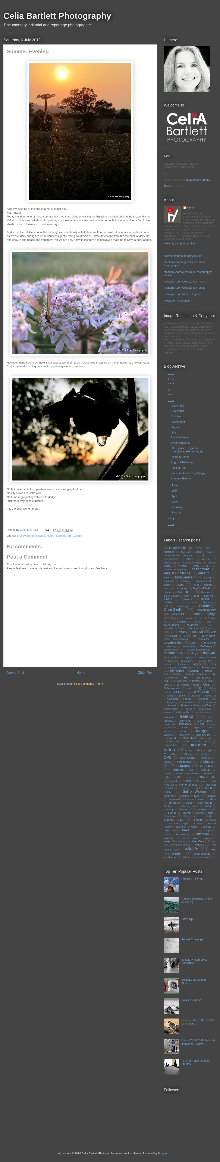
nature (50, 535)
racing (189, 777)
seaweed (175, 799)
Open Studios (187, 757)
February (177, 507)
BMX (186, 596)
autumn (203, 573)
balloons (207, 577)
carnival (188, 618)
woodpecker (170, 857)
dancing (171, 646)
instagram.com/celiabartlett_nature (185, 281)
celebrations (171, 625)
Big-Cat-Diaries (202, 588)
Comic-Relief (190, 636)
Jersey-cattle (185, 721)
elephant (181, 664)
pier (192, 769)
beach (181, 584)
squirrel (186, 812)
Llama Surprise (180, 456)
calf (166, 606)
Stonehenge (170, 816)
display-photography (199, 649)
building (168, 602)
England (196, 664)
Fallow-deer (209, 667)
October (177, 416)
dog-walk (209, 653)
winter (176, 853)
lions (209, 727)
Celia (190, 207)
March (176, 501)
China (181, 628)
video (183, 838)
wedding (182, 841)
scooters (169, 795)
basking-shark (203, 581)
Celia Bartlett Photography (57, 16)
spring (172, 812)
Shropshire (175, 802)
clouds (183, 632)
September (179, 421)
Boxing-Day (188, 599)
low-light (201, 731)
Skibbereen (169, 806)
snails (195, 806)
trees (185, 830)
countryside (24, 535)
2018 (171, 373)
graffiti (182, 695)
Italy (210, 717)
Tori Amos (197, 823)
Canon (174, 618)
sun (70, 535)
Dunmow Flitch (204, 661)
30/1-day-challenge (178, 548)
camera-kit (177, 614)
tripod (209, 830)
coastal (197, 632)
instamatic (169, 717)
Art (208, 565)
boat (196, 595)
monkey (197, 741)
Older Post (145, 672)
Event (173, 667)
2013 (171, 400)
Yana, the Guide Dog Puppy (188, 473)
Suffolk (208, 816)
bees (196, 584)
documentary (173, 653)
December (178, 405)
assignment (200, 569)
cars (200, 618)
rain (213, 777)
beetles (208, 584)
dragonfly (188, 657)
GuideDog (173, 698)
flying (210, 680)
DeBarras (206, 646)
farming (194, 670)
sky (183, 806)
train (166, 830)
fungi (196, 684)
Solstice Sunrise (191, 1000)
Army (196, 565)
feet (166, 674)
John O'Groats (204, 721)
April (175, 496)
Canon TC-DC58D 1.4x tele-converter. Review (198, 1042)
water (167, 841)
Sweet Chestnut (180, 442)
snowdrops (169, 809)
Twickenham (183, 834)
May (174, 490)
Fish (186, 677)
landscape (38, 535)
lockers (167, 731)
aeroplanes (170, 559)
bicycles (182, 588)
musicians (198, 745)
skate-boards (205, 802)
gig (199, 688)
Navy (190, 750)
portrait (205, 769)
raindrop (175, 781)
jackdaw (168, 720)
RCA (189, 781)
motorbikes (170, 745)
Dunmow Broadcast (179, 660)
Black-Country (171, 595)
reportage (211, 784)
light (196, 727)
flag (166, 680)
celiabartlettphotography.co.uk (182, 255)
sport (213, 809)
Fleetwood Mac (180, 681)
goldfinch (178, 691)
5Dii (208, 548)
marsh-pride (170, 738)
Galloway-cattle (172, 688)
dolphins (175, 657)
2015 (171, 390)
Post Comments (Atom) (88, 683)
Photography (181, 765)
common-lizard (180, 639)
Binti (179, 592)
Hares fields (202, 699)
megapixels (210, 738)
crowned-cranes (208, 643)
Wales (208, 838)
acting (199, 551)
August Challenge (182, 462)
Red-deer (201, 781)
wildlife (78, 535)
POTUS (179, 773)
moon (208, 741)
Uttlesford (202, 834)
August (176, 427)
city (172, 632)
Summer (61, 535)
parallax (168, 762)
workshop (186, 857)
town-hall (181, 826)
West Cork (197, 841)
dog (193, 653)
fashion (209, 671)
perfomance (184, 761)
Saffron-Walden (194, 791)
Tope (185, 823)
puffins (167, 777)
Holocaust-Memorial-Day (196, 705)
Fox (177, 685)
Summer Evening (181, 478)
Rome (186, 788)
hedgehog (172, 702)
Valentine (169, 838)
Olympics (189, 754)
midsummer (173, 741)
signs (189, 802)
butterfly (207, 602)
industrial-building (203, 712)
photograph (207, 761)
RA (178, 777)
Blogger (162, 1153)
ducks (213, 657)
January (177, 512)
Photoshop (178, 769)
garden (189, 688)
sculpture (184, 795)
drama (201, 657)
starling (199, 812)
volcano (195, 838)
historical (211, 702)
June (175, 485)
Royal (197, 788)
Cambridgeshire (206, 610)
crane (192, 642)
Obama (175, 754)
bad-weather (184, 577)
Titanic (213, 820)
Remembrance (188, 784)
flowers (195, 680)
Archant (182, 565)
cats (209, 621)
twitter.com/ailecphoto (177, 300)
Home (80, 672)
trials (199, 830)
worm (198, 857)
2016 (171, 384)
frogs (186, 684)
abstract (169, 551)
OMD (168, 757)
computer (204, 638)
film (214, 674)
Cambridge (182, 606)
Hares (187, 698)
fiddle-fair (190, 674)
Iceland (167, 712)
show (213, 799)
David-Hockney (188, 646)
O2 (165, 754)
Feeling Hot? (178, 467)
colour (174, 635)
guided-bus (210, 696)
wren (207, 857)
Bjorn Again (207, 592)
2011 (171, 524)
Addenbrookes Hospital (178, 555)
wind (213, 849)
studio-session (190, 816)
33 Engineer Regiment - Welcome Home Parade (187, 449)
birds (189, 592)
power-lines (193, 773)
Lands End (169, 724)
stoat (210, 813)
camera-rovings (205, 614)
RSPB (208, 787)
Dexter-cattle (171, 649)
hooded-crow (171, 708)
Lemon (212, 724)
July (174, 432)
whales (199, 844)
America (206, 559)
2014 (171, 395)
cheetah (168, 628)
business (194, 602)
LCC (201, 724)
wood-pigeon (202, 853)
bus (183, 602)
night (209, 750)
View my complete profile (179, 243)
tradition (206, 826)
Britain (205, 598)
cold (213, 632)
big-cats (168, 592)
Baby (167, 577)
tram (175, 830)
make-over (184, 735)
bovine (168, 598)
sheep (201, 799)
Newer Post (15, 672)
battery (168, 584)
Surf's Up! (187, 919)
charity (209, 625)
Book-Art (208, 596)
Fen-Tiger (177, 674)
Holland (172, 705)
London (183, 731)
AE (204, 555)
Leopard (172, 727)
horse (189, 708)
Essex (212, 664)
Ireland (186, 716)
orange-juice (207, 758)
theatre (198, 819)
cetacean (192, 625)
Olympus (204, 754)
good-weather (199, 691)
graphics (195, 695)
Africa (190, 559)
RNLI (171, 787)
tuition (167, 834)
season (211, 795)
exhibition (188, 667)
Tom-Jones (172, 823)
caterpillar (182, 621)
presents (208, 773)
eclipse (168, 664)
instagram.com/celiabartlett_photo (184, 287)
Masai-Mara (190, 738)
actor (210, 551)
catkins (197, 622)
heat (214, 699)
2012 (171, 519)
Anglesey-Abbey (192, 562)
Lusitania (168, 735)
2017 (171, 379)
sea (196, 795)
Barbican (185, 581)
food (166, 684)
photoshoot (208, 765)
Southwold (200, 809)
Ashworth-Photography (175, 569)
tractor (194, 827)
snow (208, 806)
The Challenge (180, 437)
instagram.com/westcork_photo (183, 294)
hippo (199, 702)
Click (167, 186)
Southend (184, 809)
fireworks (173, 677)
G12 (206, 684)
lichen (185, 727)
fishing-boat (203, 677)
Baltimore (169, 581)
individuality (182, 712)
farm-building (177, 670)
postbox (168, 773)
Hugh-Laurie (205, 709)
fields (202, 674)
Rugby (167, 791)
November (178, 410)
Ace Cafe (185, 551)
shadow (189, 799)
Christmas (194, 628)
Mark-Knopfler (203, 734)
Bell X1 (168, 588)
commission (209, 635)
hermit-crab (187, 702)
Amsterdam (170, 562)
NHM (199, 750)
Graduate (169, 695)
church (212, 628)
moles (186, 741)
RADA (201, 777)
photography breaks (197, 179)
